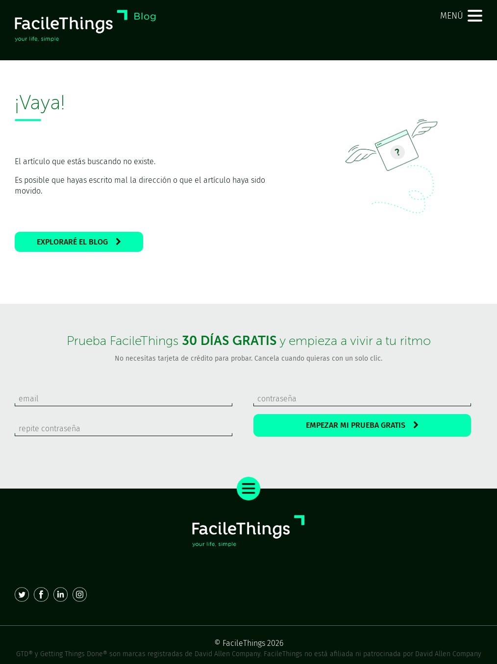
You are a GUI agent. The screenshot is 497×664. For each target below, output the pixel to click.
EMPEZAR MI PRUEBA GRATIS (362, 425)
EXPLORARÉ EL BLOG (79, 241)
